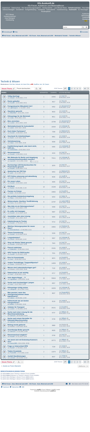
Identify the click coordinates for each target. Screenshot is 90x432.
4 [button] (77, 88)
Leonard (12, 357)
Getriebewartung (14, 141)
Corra (12, 203)
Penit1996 (13, 352)
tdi (22, 84)
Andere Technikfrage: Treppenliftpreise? (23, 262)
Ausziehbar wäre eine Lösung (19, 216)
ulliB (31, 84)
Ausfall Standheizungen (17, 356)
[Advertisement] (24, 58)
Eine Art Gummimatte (16, 257)
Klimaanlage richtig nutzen (18, 287)
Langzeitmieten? (14, 237)
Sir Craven (46, 84)
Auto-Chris (26, 84)
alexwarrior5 (65, 106)
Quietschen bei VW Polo (17, 171)
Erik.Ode (12, 84)
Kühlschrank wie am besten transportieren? (18, 301)
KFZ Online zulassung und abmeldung (22, 176)
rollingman (13, 289)
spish (11, 173)
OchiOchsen (14, 149)
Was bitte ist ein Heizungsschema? (21, 206)
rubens (12, 298)
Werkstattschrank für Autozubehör (21, 126)
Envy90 (64, 191)
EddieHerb (13, 249)
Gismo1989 (13, 343)
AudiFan (36, 84)
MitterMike (13, 113)
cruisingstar (65, 146)
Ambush (17, 84)
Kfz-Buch (11, 186)
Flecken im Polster (15, 191)
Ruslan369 (65, 292)
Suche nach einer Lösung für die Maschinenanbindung (20, 313)
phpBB (38, 389)
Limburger (65, 126)
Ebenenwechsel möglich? (17, 335)
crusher (12, 123)
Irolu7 (63, 96)
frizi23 (12, 138)
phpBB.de (53, 391)
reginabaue (13, 279)
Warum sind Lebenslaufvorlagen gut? (22, 267)
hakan (12, 143)
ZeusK (12, 264)
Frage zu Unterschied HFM (18, 346)
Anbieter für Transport (16, 307)
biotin (11, 193)
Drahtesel (64, 226)
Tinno (63, 101)
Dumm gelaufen (14, 101)
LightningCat (14, 108)
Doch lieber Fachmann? (17, 131)
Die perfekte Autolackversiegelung (21, 196)
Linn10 (64, 111)
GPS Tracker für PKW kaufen (18, 252)
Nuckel (12, 188)
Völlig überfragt (13, 96)
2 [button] (71, 88)
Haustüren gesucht (15, 111)
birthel (12, 304)
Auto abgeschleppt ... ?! (17, 277)
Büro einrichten (13, 121)
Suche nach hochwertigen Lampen (21, 282)
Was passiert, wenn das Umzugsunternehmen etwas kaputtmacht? (18, 294)
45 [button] (85, 88)
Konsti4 (12, 98)
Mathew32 (65, 131)
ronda (12, 118)
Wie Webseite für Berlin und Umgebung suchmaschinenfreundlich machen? (23, 158)
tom (41, 84)
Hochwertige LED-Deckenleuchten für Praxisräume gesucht (22, 166)
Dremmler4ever (14, 229)
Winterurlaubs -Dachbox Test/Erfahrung (23, 201)
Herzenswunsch (14, 152)
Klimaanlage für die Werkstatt (19, 116)
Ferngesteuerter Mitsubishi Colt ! (20, 106)
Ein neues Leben (14, 181)
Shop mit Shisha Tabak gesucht (20, 242)
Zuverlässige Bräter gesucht (18, 330)
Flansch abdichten (15, 247)
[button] (65, 88)
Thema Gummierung (15, 232)
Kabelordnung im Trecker (17, 221)
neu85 (12, 178)
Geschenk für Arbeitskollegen (19, 136)
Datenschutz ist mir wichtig (18, 272)
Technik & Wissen (10, 81)
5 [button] (80, 88)
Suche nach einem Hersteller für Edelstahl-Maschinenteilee (20, 319)
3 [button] (74, 88)
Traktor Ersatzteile (14, 351)
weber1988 (65, 201)
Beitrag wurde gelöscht (16, 325)
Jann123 (12, 161)
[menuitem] (15, 31)
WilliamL (64, 312)
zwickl (12, 128)
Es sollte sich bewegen (16, 211)
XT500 (64, 356)
